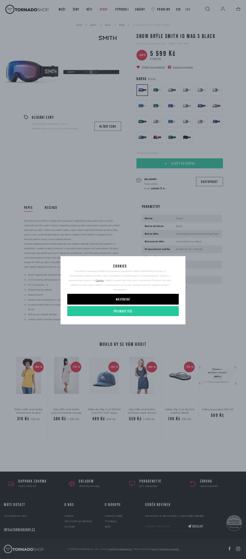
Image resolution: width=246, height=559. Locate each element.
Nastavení (123, 302)
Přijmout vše (123, 314)
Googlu (100, 283)
